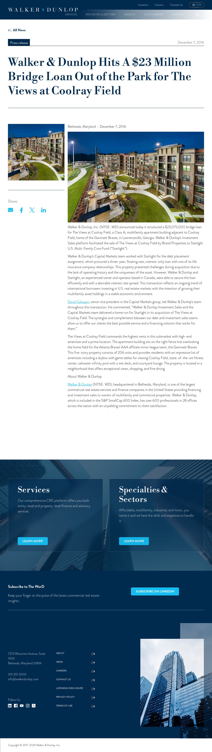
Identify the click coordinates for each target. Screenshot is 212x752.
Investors (143, 5)
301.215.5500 (17, 674)
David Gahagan (78, 301)
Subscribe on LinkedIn (155, 591)
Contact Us (176, 5)
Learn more (32, 541)
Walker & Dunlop (80, 384)
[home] (43, 10)
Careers (159, 5)
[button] (71, 14)
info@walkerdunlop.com (23, 679)
